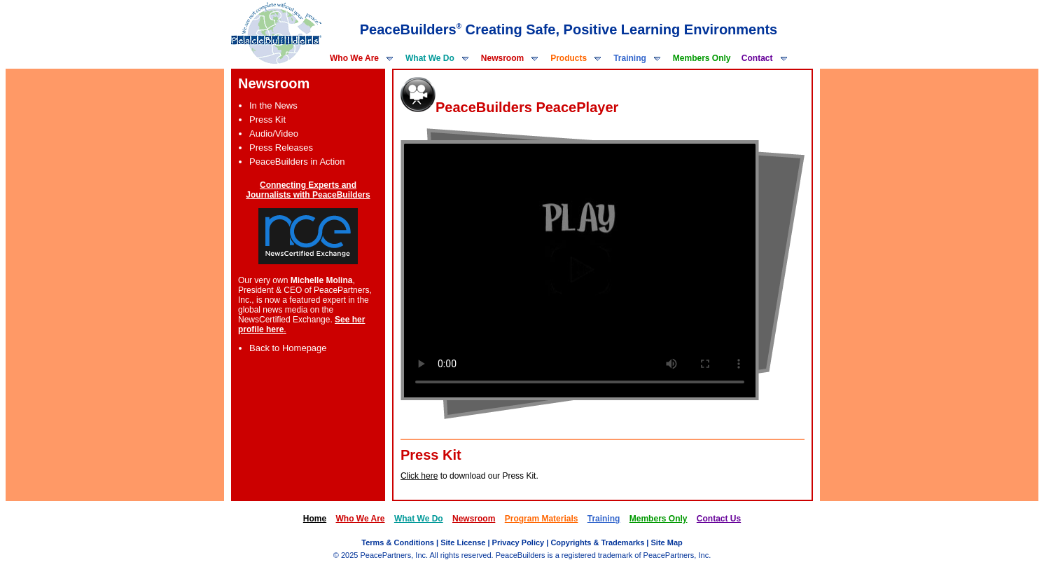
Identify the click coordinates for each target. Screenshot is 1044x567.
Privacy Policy (518, 542)
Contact (765, 58)
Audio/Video (273, 133)
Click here (419, 476)
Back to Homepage (288, 348)
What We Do (437, 58)
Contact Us (719, 519)
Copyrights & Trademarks (597, 542)
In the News (273, 105)
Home (314, 519)
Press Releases (281, 147)
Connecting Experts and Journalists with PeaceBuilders (308, 190)
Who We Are (362, 58)
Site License (462, 542)
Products (576, 58)
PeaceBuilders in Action (297, 161)
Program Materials (541, 519)
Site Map (666, 542)
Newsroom (510, 58)
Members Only (702, 58)
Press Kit (267, 119)
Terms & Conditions (397, 542)
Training (637, 58)
